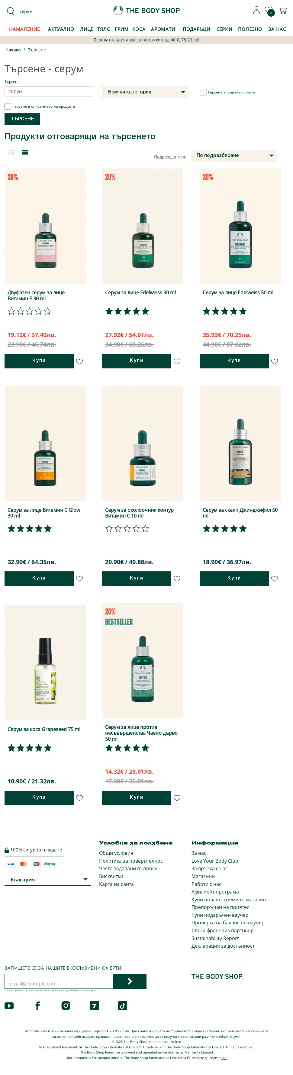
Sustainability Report (215, 938)
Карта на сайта (116, 884)
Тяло (104, 29)
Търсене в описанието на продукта (40, 106)
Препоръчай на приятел (221, 907)
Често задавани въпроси (128, 868)
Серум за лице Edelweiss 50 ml (238, 292)
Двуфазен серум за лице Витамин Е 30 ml (36, 295)
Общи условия (116, 853)
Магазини (203, 876)
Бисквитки (111, 876)
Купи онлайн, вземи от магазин (229, 899)
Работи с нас (206, 884)
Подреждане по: (171, 157)
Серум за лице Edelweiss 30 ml (140, 292)
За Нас (277, 29)
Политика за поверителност (132, 861)
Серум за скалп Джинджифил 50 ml (240, 513)
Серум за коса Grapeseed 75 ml (44, 729)
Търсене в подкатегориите (227, 92)
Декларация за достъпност (223, 946)
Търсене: (13, 81)
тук (224, 1057)
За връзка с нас (210, 868)
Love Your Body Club (215, 861)
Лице (87, 29)
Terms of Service (81, 990)
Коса (139, 29)
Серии (224, 29)
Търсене (37, 50)
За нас (199, 853)
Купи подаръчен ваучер (220, 915)
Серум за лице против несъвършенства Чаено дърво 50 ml (141, 733)
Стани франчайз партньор (223, 930)
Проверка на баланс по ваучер (228, 922)
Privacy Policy (61, 990)
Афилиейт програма (215, 891)
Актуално (61, 29)
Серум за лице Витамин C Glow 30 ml (44, 513)
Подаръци (196, 29)
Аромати (163, 29)
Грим (122, 29)
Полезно (250, 29)
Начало (13, 50)
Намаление (24, 29)
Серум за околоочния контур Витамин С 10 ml (139, 513)
